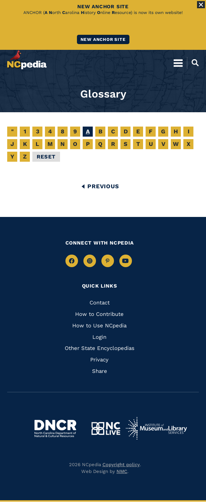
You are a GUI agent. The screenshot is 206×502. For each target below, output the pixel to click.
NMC (121, 471)
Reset (46, 156)
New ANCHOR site (103, 39)
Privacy (99, 359)
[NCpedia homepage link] (27, 59)
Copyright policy (121, 464)
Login (99, 337)
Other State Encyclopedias (99, 348)
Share (99, 371)
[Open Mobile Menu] (178, 62)
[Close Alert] (201, 4)
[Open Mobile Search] (193, 62)
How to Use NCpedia (99, 325)
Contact (100, 302)
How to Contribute (99, 314)
